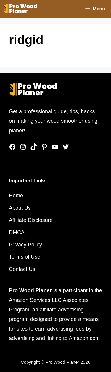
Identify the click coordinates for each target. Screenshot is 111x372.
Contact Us (22, 269)
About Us (20, 208)
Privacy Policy (25, 245)
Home (16, 196)
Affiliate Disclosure (31, 220)
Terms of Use (24, 257)
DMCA (17, 232)
